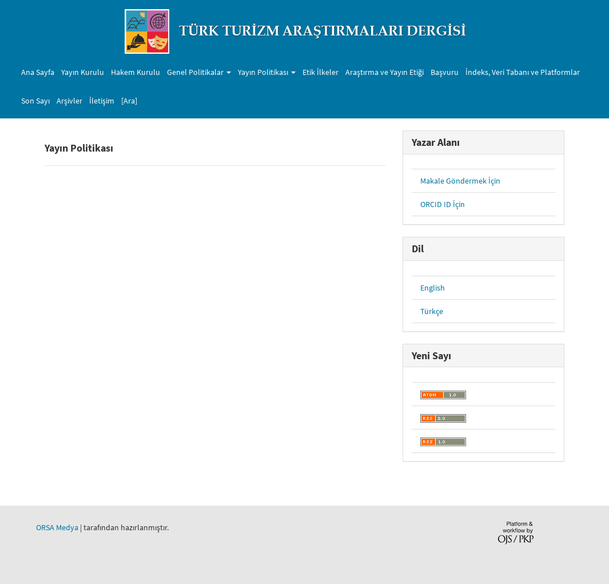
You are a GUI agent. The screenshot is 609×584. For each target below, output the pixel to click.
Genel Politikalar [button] (199, 72)
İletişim (101, 101)
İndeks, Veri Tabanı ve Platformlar (522, 72)
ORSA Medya (57, 527)
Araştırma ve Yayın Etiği (384, 72)
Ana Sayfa (37, 72)
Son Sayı (35, 101)
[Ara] (129, 101)
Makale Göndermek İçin (460, 181)
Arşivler (69, 101)
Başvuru (445, 72)
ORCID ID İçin (442, 204)
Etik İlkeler (320, 72)
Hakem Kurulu (135, 72)
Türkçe (431, 311)
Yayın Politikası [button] (267, 72)
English (432, 288)
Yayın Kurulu (82, 72)
